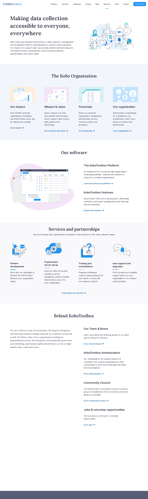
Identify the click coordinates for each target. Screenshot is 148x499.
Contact (126, 4)
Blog (97, 4)
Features (54, 4)
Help (116, 4)
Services (65, 4)
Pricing (88, 4)
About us (107, 4)
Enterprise (77, 4)
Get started (139, 4)
